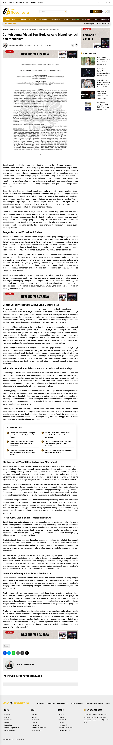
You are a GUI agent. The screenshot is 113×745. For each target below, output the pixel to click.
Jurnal (12, 29)
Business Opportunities (11, 728)
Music (86, 19)
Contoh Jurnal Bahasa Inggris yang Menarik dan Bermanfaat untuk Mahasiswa (22, 444)
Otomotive (32, 19)
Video (66, 19)
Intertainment (55, 19)
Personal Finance (9, 730)
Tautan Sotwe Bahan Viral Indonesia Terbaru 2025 (103, 71)
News (14, 19)
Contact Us (20, 3)
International (104, 19)
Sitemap (40, 3)
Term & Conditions (76, 703)
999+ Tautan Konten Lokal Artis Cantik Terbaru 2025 (103, 60)
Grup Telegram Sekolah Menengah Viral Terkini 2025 (103, 82)
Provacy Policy (62, 703)
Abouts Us (40, 703)
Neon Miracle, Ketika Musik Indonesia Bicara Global (103, 94)
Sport (95, 19)
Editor (33, 3)
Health (75, 19)
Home (4, 3)
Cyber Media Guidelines (94, 703)
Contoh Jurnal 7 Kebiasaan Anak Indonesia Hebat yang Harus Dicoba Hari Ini (22, 452)
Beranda (5, 29)
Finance (6, 717)
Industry (6, 722)
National (7, 714)
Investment (7, 720)
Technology (43, 19)
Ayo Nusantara (19, 739)
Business (22, 19)
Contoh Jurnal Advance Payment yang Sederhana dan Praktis (58, 451)
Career (107, 703)
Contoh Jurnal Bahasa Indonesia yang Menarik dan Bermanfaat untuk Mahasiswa (58, 435)
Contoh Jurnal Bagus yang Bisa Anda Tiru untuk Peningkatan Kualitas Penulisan (58, 444)
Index (27, 3)
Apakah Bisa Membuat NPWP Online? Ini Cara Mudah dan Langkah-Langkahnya (102, 105)
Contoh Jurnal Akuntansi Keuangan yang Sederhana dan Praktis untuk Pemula (22, 435)
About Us (11, 3)
